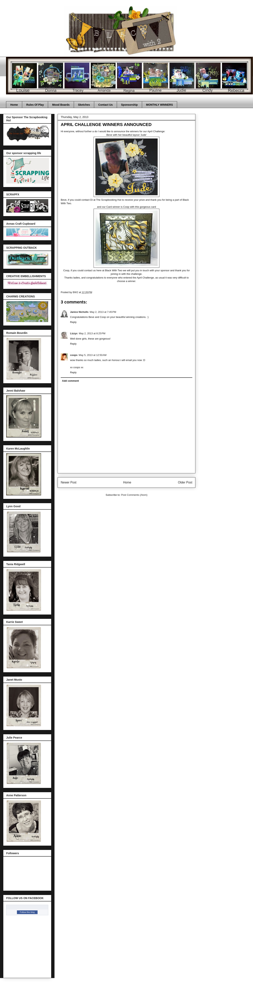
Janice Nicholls (79, 311)
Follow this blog (27, 912)
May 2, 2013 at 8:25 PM (92, 333)
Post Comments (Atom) (134, 494)
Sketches (84, 104)
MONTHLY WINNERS (159, 104)
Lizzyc (74, 333)
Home (14, 104)
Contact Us (105, 104)
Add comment (70, 380)
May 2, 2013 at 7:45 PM (103, 311)
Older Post (185, 482)
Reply (73, 322)
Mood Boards (60, 104)
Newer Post (68, 482)
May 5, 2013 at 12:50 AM (92, 355)
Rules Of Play (35, 104)
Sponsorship (129, 104)
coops (73, 355)
